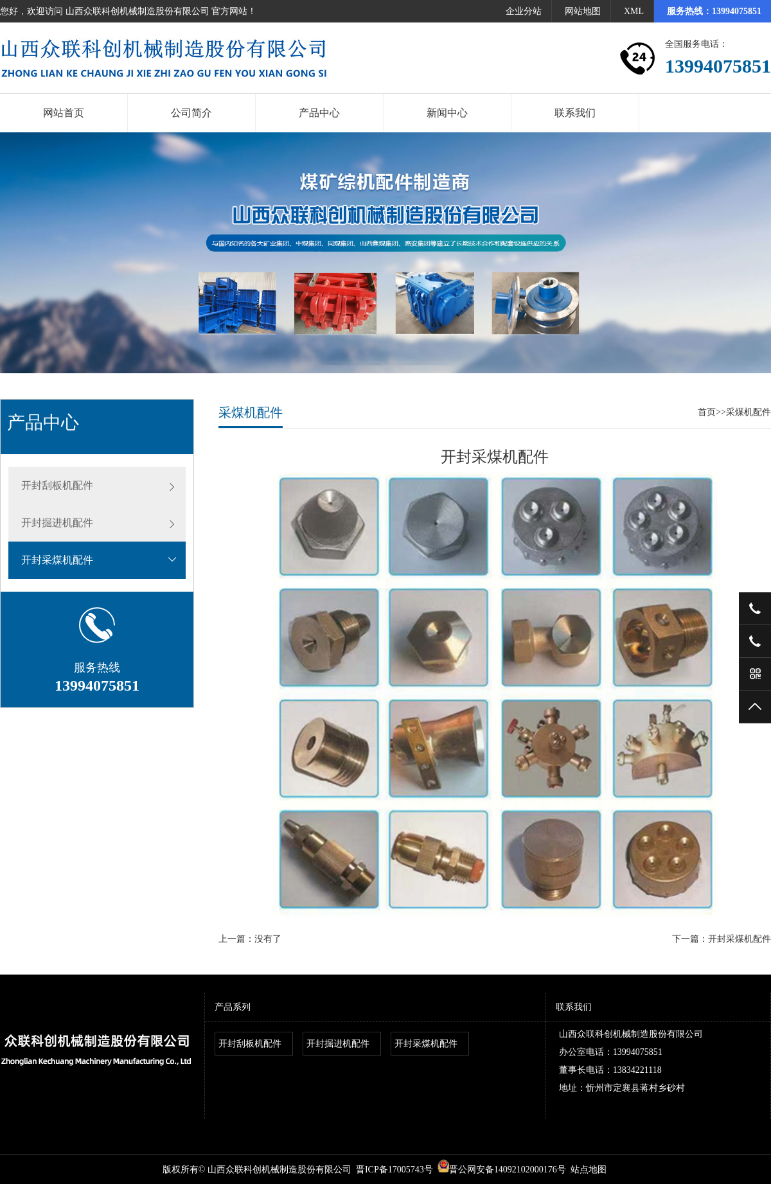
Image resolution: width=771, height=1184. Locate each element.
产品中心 (319, 112)
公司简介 (191, 112)
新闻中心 (447, 112)
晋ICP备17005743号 (394, 1169)
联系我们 (575, 112)
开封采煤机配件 (57, 559)
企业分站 (524, 11)
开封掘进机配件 (57, 522)
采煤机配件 (748, 412)
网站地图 (583, 11)
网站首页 (63, 112)
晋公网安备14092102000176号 (502, 1169)
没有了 (267, 939)
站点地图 (589, 1169)
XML (634, 11)
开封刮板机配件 (57, 485)
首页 (707, 412)
